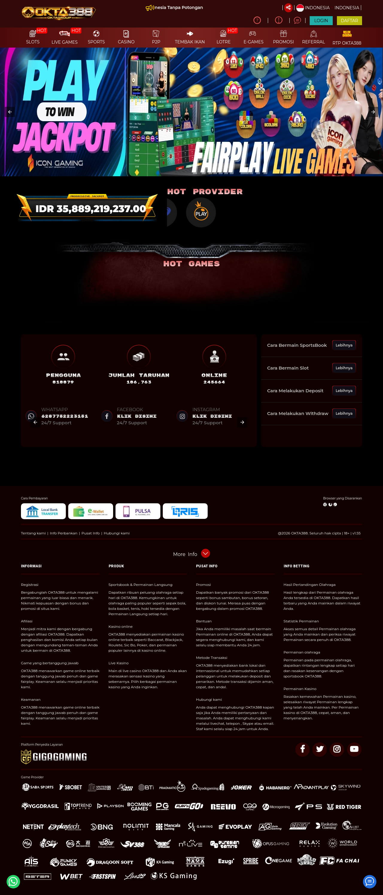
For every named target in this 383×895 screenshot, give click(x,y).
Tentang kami (33, 533)
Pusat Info (90, 533)
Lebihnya (344, 345)
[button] (10, 112)
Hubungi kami (117, 533)
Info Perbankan (63, 533)
